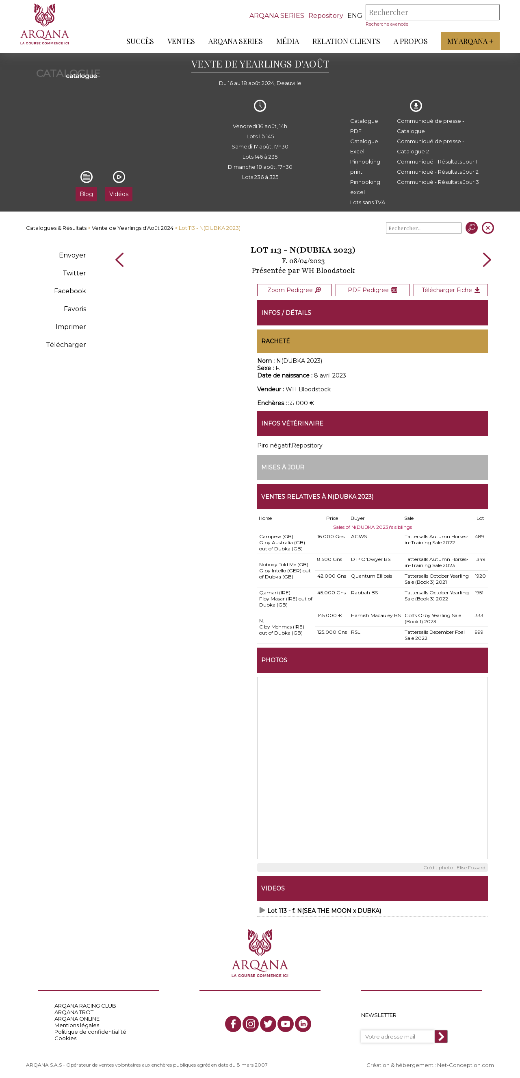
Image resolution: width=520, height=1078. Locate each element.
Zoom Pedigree (294, 289)
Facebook (70, 291)
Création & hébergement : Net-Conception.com (430, 1064)
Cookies (65, 1037)
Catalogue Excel (364, 146)
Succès (140, 41)
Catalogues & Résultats (56, 228)
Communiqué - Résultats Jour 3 (438, 182)
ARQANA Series (235, 41)
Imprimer (71, 327)
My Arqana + (470, 41)
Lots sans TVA (367, 202)
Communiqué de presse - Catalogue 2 (430, 146)
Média (287, 41)
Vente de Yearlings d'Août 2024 (132, 228)
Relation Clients (346, 41)
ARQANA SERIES (276, 16)
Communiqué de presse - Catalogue (430, 126)
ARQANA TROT (73, 1011)
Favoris (75, 309)
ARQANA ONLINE (77, 1018)
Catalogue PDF (364, 126)
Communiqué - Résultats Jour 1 (437, 161)
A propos (411, 41)
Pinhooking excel (365, 187)
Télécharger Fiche (451, 289)
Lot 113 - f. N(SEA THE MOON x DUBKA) (324, 910)
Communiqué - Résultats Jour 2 (438, 171)
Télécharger (66, 345)
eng (354, 16)
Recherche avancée (387, 24)
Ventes (181, 41)
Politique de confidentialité (90, 1031)
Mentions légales (76, 1024)
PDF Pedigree (372, 289)
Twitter (74, 273)
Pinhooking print (365, 166)
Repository (325, 16)
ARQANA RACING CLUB (85, 1005)
